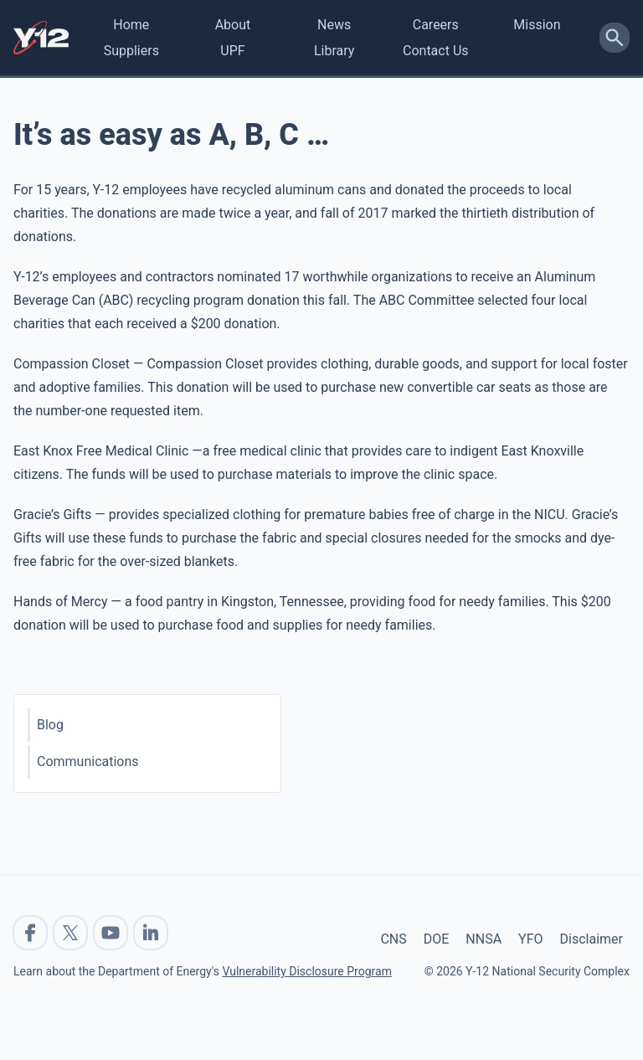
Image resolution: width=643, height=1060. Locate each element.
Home (131, 25)
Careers (436, 25)
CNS (393, 939)
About (233, 25)
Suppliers (131, 51)
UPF (232, 51)
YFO (530, 939)
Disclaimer (591, 939)
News (334, 25)
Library (334, 51)
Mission (536, 25)
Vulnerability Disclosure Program (306, 971)
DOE (437, 939)
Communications (88, 761)
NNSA (484, 939)
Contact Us (436, 51)
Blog (50, 725)
